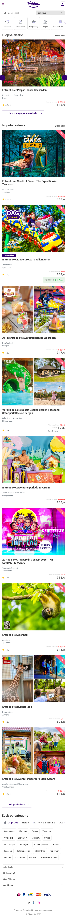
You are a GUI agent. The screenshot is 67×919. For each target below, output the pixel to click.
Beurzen (7, 857)
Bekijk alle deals (19, 804)
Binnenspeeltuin (41, 844)
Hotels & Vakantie (44, 822)
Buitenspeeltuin (23, 851)
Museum (36, 838)
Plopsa (45, 22)
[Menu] (3, 4)
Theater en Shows (49, 857)
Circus (47, 838)
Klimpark (23, 831)
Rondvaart (54, 851)
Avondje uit (25, 844)
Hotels (25, 822)
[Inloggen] (62, 4)
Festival (32, 857)
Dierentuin (22, 838)
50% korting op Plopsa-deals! (25, 113)
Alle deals (7, 22)
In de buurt (20, 22)
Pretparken (8, 838)
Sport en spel (9, 844)
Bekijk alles (60, 35)
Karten (56, 844)
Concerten (20, 857)
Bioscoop (7, 851)
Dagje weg (33, 22)
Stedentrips (40, 851)
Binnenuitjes (8, 831)
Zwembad (46, 831)
